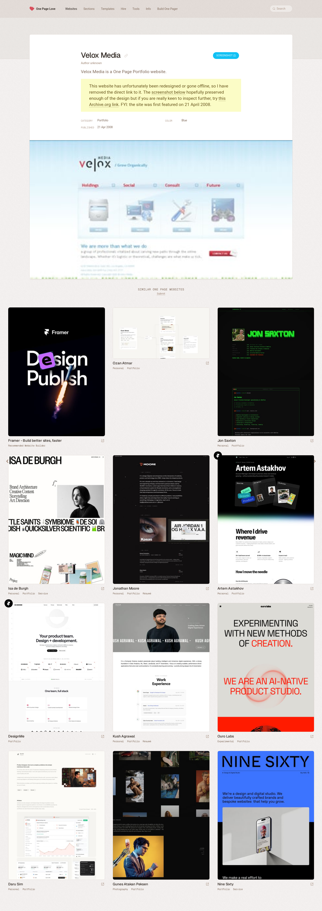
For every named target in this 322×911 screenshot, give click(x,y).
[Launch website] (207, 363)
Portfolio (102, 120)
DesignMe (16, 736)
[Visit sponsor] (103, 441)
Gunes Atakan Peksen (130, 884)
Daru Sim (15, 884)
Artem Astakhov (230, 588)
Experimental (225, 741)
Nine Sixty (225, 884)
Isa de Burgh (18, 588)
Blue (184, 120)
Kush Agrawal (124, 736)
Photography (120, 889)
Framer (218, 455)
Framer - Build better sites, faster (35, 440)
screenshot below (168, 92)
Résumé (147, 593)
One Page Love (45, 8)
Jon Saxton (226, 440)
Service (43, 593)
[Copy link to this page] (126, 55)
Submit (161, 293)
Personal (118, 368)
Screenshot (226, 55)
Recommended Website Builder (26, 445)
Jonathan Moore (126, 588)
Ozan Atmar (122, 363)
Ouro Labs (225, 736)
